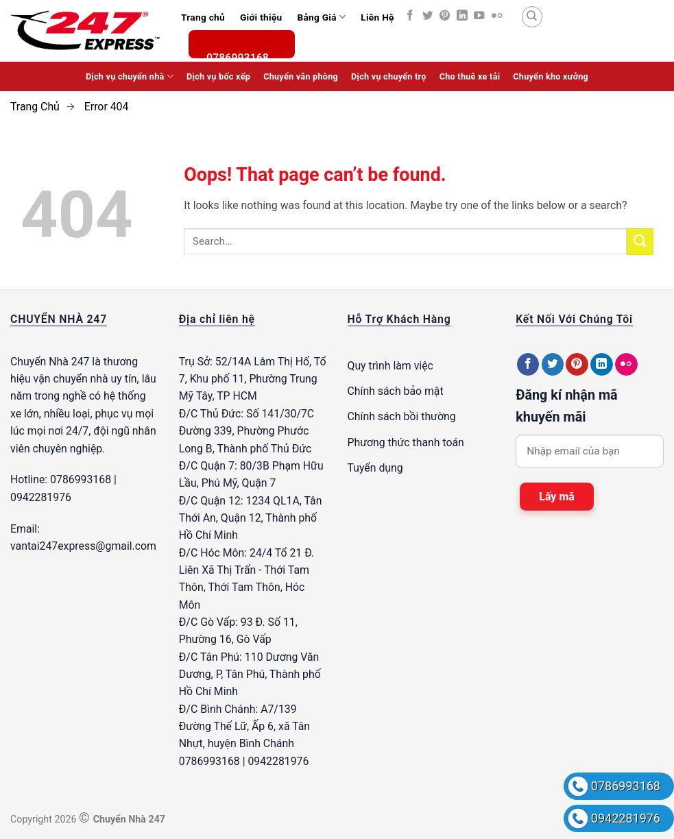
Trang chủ (203, 17)
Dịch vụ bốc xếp (218, 76)
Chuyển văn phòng (300, 76)
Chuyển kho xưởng (550, 76)
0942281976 (625, 818)
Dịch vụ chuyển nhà (129, 76)
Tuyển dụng (375, 467)
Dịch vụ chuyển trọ (388, 76)
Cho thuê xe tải (470, 76)
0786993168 (625, 786)
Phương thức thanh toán (406, 442)
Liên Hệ (377, 17)
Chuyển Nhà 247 (49, 361)
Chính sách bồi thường (402, 416)
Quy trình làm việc (390, 365)
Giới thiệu (261, 17)
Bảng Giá (321, 16)
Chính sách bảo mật (396, 391)
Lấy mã (557, 496)
